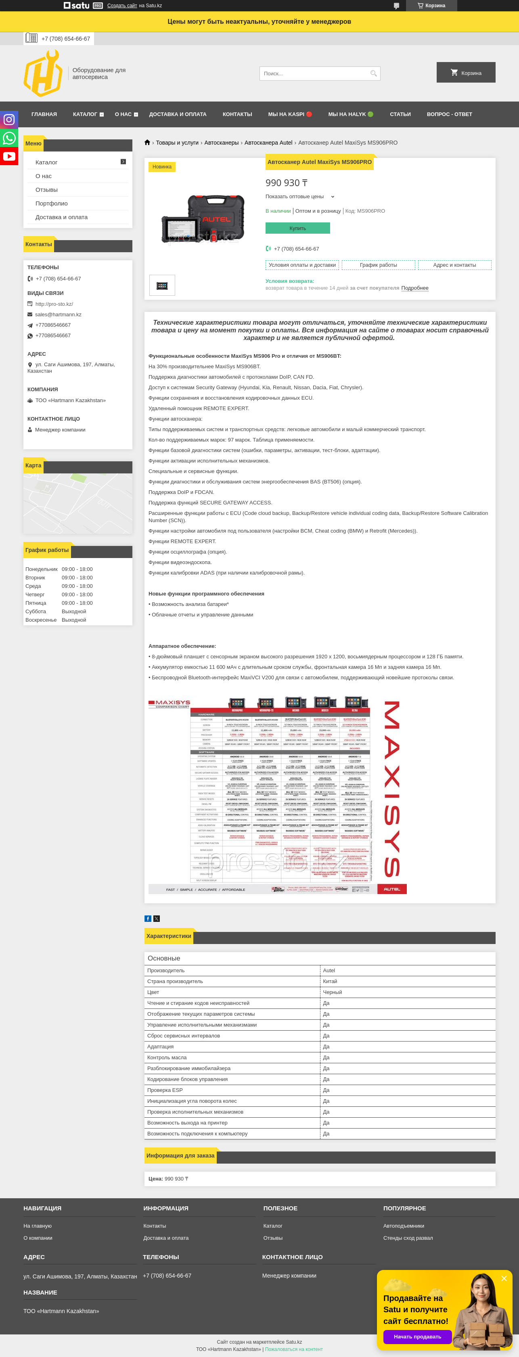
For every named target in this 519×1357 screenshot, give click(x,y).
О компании (37, 1238)
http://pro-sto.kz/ (54, 304)
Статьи (400, 114)
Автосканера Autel (269, 142)
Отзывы (47, 189)
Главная (44, 114)
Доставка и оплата (178, 114)
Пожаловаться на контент (294, 1349)
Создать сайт (122, 5)
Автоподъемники (403, 1226)
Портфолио (52, 203)
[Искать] (373, 73)
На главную (37, 1226)
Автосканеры (222, 142)
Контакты (237, 114)
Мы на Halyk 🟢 (351, 114)
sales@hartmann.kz (58, 314)
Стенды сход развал (408, 1238)
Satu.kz (294, 1342)
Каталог (85, 114)
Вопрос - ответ (449, 114)
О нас (123, 114)
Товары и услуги (177, 142)
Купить (297, 228)
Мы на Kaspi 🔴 (290, 114)
